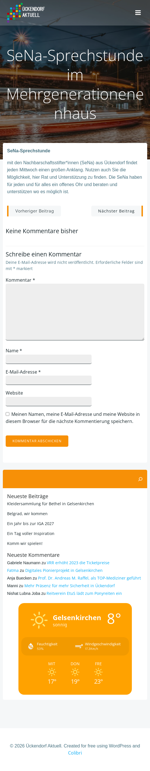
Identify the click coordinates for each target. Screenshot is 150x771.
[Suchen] (140, 479)
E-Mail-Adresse (23, 372)
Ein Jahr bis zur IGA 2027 (30, 523)
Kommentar (20, 280)
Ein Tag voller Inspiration (30, 533)
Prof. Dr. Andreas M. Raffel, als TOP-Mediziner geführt (89, 578)
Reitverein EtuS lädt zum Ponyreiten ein (84, 593)
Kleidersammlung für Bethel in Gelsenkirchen (50, 503)
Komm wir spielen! (25, 543)
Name (14, 350)
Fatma (13, 570)
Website (14, 393)
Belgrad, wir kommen (27, 513)
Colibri (75, 753)
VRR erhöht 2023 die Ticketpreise (78, 562)
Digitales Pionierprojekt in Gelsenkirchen (64, 570)
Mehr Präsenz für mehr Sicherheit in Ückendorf (69, 585)
